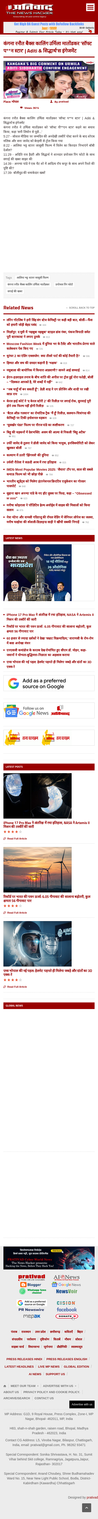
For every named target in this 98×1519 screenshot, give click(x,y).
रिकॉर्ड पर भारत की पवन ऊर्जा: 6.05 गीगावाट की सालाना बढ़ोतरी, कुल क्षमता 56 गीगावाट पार (46, 898)
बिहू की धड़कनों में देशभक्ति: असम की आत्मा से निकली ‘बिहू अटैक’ (46, 432)
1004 (24, 395)
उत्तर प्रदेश (40, 1332)
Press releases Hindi (24, 1359)
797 (28, 449)
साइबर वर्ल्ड (17, 1347)
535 (50, 407)
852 (55, 456)
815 (62, 463)
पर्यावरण (31, 1339)
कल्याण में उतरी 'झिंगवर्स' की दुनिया (28, 455)
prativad (92, 1497)
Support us (55, 1374)
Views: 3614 (29, 108)
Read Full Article (15, 838)
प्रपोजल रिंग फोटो (64, 284)
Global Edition (76, 1366)
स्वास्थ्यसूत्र (76, 1347)
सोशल (78, 1339)
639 (53, 419)
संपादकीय (17, 1339)
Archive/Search (16, 1398)
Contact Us (44, 1398)
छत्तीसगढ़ (55, 1332)
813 (46, 337)
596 (86, 357)
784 (49, 475)
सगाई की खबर (15, 291)
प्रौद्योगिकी (62, 1347)
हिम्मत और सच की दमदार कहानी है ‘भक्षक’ (32, 363)
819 (63, 364)
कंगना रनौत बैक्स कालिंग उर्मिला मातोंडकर (28, 284)
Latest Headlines (19, 1366)
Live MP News (48, 1366)
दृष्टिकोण (44, 1339)
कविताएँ (68, 1332)
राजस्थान (26, 1332)
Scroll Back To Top (80, 308)
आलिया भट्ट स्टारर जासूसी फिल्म (32, 277)
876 (20, 511)
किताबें (56, 1339)
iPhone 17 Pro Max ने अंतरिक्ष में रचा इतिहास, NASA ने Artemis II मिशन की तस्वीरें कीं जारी (46, 824)
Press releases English (66, 1359)
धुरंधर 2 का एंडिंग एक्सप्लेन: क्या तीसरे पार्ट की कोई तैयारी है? (43, 356)
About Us (11, 1392)
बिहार (80, 1332)
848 (22, 487)
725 (39, 349)
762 (85, 523)
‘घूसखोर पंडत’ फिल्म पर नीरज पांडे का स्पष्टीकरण (36, 425)
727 (70, 426)
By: (59, 102)
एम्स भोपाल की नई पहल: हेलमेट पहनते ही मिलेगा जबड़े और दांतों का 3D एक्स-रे (47, 972)
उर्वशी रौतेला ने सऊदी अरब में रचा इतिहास (31, 462)
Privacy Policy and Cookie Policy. (51, 1392)
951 (12, 437)
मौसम (68, 1339)
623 (23, 499)
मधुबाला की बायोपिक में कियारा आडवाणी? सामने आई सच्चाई (43, 370)
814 (86, 371)
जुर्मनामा (48, 1347)
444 (42, 325)
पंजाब (14, 1332)
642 (59, 383)
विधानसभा (33, 1347)
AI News (35, 1374)
